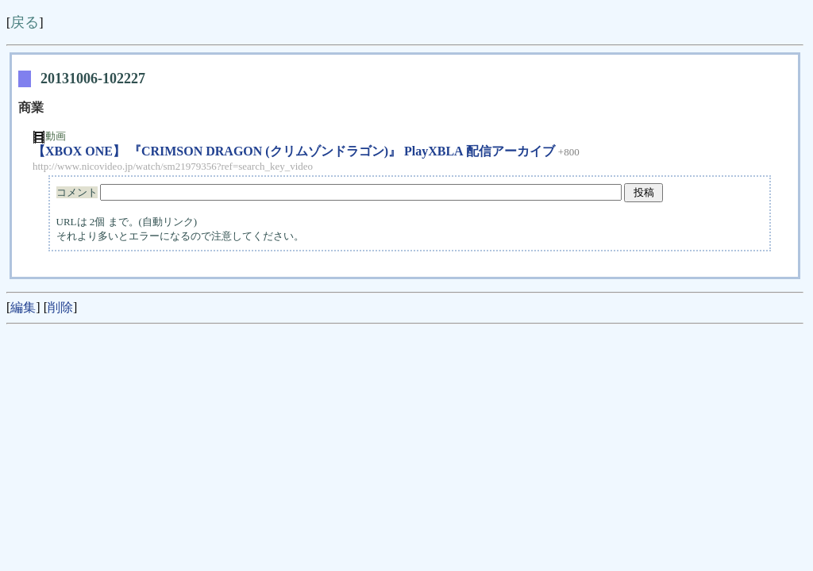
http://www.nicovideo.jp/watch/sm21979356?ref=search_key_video (173, 166)
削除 (60, 307)
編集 (23, 307)
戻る (24, 22)
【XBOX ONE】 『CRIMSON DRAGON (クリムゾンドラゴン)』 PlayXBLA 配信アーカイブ (294, 151)
